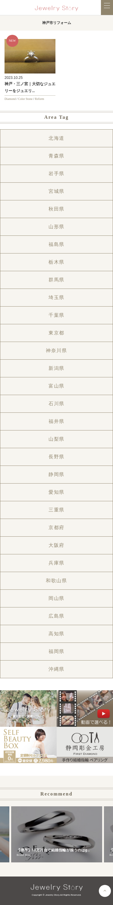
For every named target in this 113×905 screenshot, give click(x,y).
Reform (39, 98)
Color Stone (25, 98)
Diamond (10, 98)
